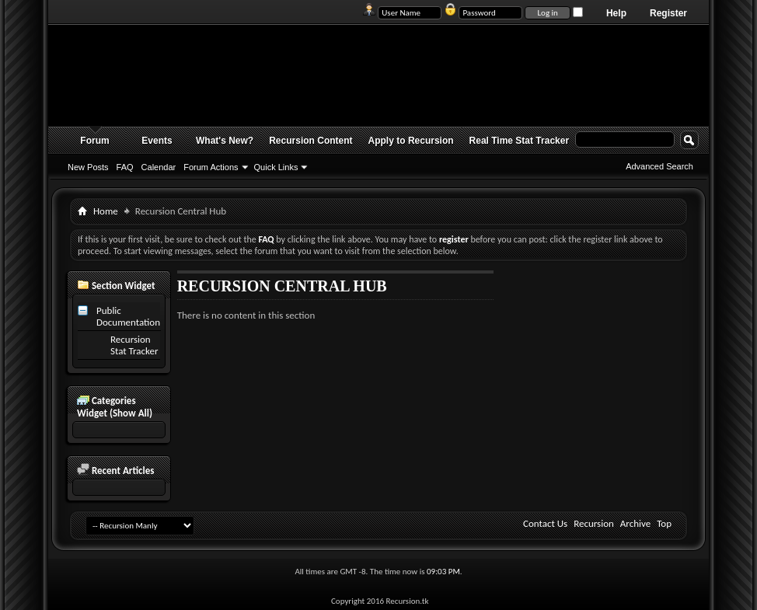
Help (616, 13)
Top (664, 523)
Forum (94, 140)
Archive (635, 523)
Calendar (158, 167)
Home (105, 211)
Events (156, 140)
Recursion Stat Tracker (134, 345)
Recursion (594, 523)
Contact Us (545, 523)
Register (668, 13)
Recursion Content (310, 140)
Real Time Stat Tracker (519, 140)
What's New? (224, 140)
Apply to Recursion (411, 140)
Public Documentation (128, 316)
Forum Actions (210, 167)
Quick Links (276, 167)
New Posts (88, 167)
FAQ (125, 167)
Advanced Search (659, 166)
